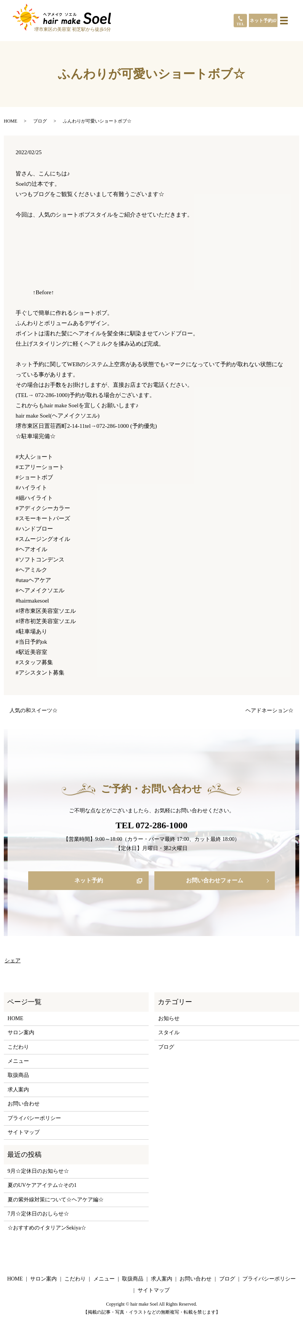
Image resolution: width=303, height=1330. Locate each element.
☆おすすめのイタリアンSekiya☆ (47, 1228)
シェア (13, 961)
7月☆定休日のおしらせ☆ (38, 1214)
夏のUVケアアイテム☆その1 (42, 1186)
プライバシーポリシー (34, 1119)
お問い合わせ (24, 1104)
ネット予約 (261, 20)
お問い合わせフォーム (214, 881)
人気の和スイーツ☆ (34, 710)
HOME (10, 121)
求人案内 (18, 1090)
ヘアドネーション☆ (269, 710)
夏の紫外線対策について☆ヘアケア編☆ (56, 1200)
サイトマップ (24, 1133)
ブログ (40, 121)
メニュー (18, 1062)
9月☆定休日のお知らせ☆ (38, 1172)
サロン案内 (21, 1033)
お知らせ (169, 1019)
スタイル (169, 1033)
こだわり (18, 1048)
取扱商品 (18, 1076)
